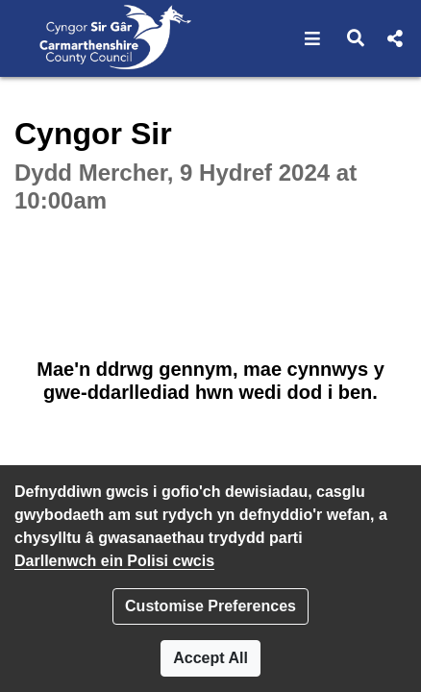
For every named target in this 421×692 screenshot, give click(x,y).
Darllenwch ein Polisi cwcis (114, 561)
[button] (313, 38)
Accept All (210, 658)
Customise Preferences (210, 606)
